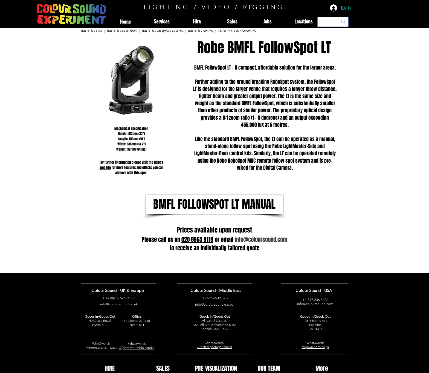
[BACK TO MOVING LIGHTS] (162, 31)
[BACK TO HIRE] (91, 31)
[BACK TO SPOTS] (200, 31)
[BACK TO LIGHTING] (121, 31)
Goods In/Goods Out (100, 316)
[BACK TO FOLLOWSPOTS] (236, 31)
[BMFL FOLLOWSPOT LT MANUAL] (214, 204)
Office (136, 316)
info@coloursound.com (315, 304)
